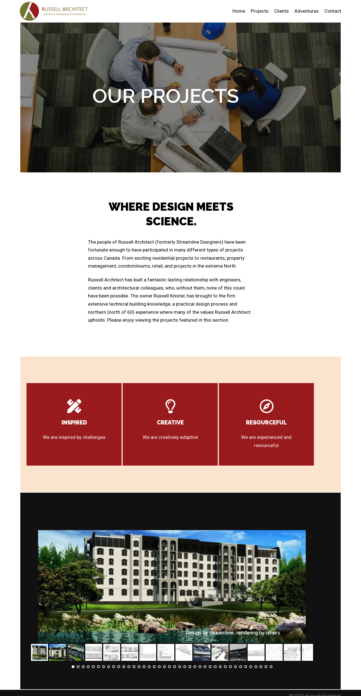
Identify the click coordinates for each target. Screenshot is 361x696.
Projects (259, 11)
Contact (332, 11)
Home (238, 11)
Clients (281, 11)
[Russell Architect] (56, 11)
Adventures (306, 11)
